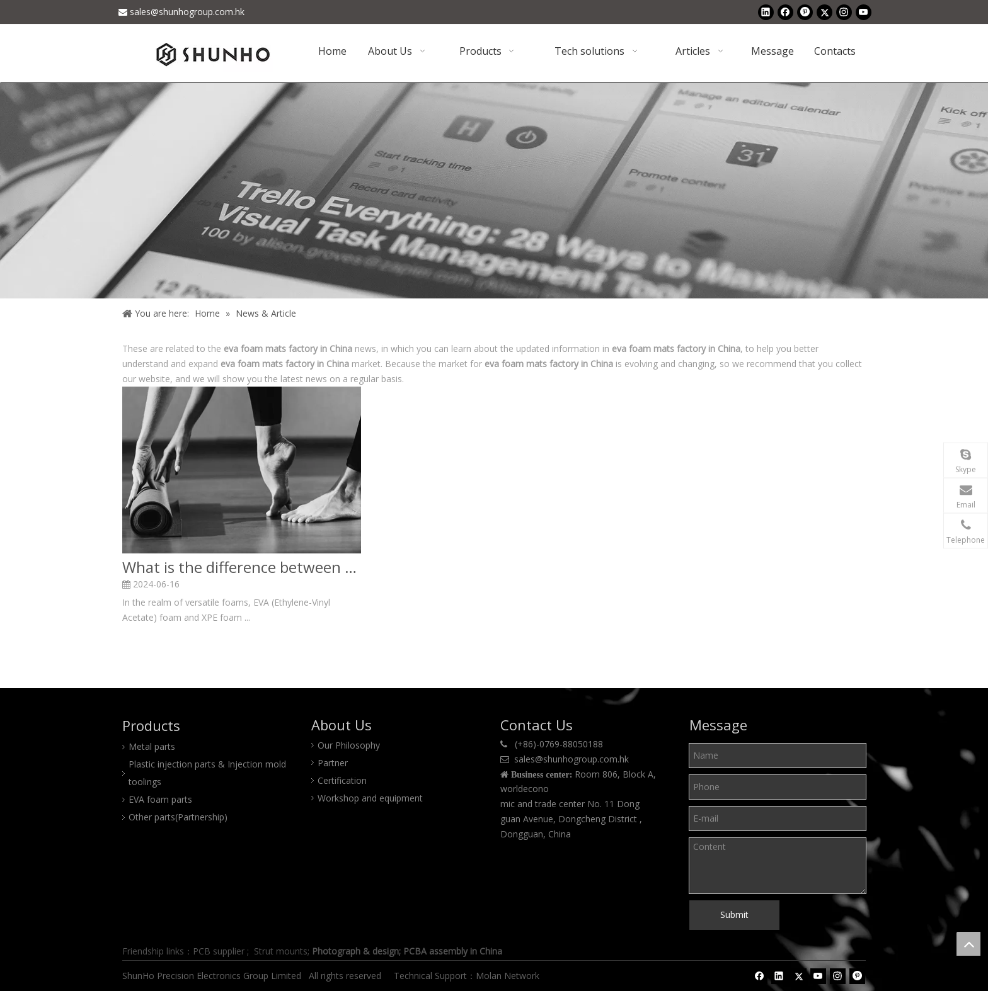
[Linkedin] (766, 12)
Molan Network (509, 976)
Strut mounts (280, 951)
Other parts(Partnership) (178, 817)
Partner (333, 763)
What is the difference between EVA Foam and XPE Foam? (241, 567)
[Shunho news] (494, 190)
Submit (734, 914)
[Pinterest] (805, 12)
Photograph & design (355, 951)
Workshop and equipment (370, 798)
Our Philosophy (349, 745)
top (968, 944)
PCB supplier (218, 951)
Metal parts (152, 746)
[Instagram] (844, 12)
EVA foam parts (160, 799)
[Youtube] (863, 12)
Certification (342, 780)
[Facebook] (785, 12)
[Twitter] (824, 12)
